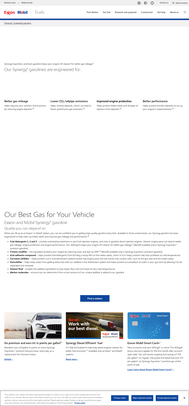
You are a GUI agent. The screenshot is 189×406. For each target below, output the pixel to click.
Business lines (10, 2)
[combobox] (158, 378)
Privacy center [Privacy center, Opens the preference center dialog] (120, 398)
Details (7, 270)
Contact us (164, 2)
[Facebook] (146, 3)
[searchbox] (155, 378)
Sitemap (8, 378)
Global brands (27, 2)
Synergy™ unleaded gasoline (17, 23)
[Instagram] (140, 3)
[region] (94, 398)
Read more (71, 270)
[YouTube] (153, 3)
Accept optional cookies (167, 398)
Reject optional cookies (142, 398)
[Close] (184, 398)
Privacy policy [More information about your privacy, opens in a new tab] (79, 403)
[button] (185, 12)
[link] (92, 11)
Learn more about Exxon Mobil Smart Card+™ (149, 281)
